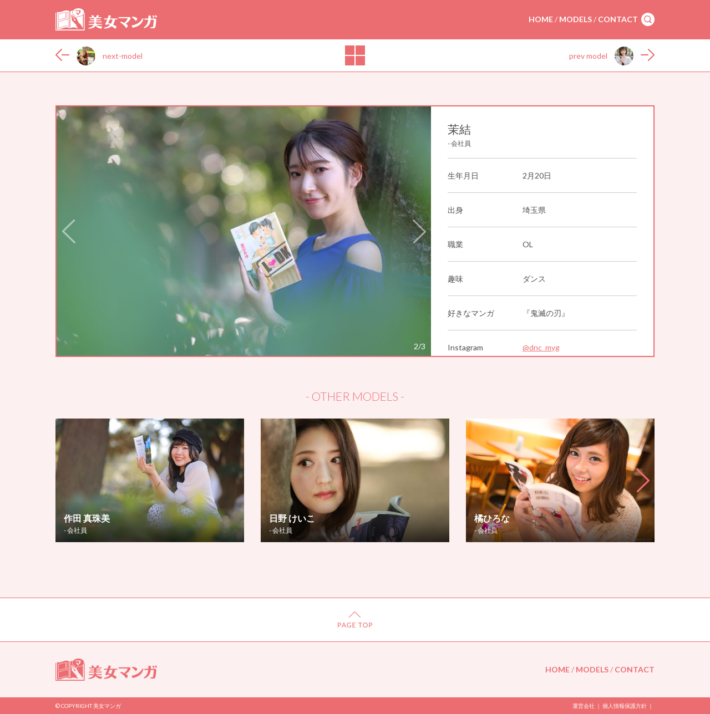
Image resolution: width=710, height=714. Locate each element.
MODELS (575, 19)
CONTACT (618, 19)
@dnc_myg (541, 347)
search (648, 19)
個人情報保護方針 (624, 705)
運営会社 (583, 705)
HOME (541, 19)
